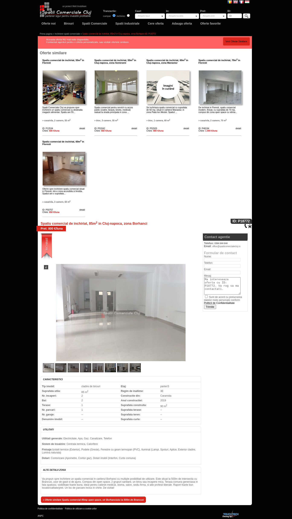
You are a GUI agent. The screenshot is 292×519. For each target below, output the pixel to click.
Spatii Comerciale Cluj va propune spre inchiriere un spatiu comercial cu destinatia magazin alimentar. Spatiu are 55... (62, 109)
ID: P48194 (204, 128)
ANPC (41, 516)
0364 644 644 (221, 243)
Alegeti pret (209, 16)
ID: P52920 (152, 128)
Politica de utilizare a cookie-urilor (81, 508)
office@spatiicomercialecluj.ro (226, 246)
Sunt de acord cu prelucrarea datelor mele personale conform (223, 300)
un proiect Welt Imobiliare (74, 6)
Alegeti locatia (176, 16)
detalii (82, 128)
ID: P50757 (47, 210)
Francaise (241, 1)
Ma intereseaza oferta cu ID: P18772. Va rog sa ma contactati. (222, 286)
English (235, 1)
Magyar (247, 1)
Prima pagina (46, 34)
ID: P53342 (99, 128)
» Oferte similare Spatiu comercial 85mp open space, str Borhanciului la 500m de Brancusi (93, 499)
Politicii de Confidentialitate (219, 303)
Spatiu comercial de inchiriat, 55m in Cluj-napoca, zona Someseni (115, 61)
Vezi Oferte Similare (236, 41)
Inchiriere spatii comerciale (67, 34)
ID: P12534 (47, 128)
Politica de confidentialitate (50, 508)
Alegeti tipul (144, 16)
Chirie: (51, 131)
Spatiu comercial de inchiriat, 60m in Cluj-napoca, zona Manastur (167, 61)
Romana (230, 1)
